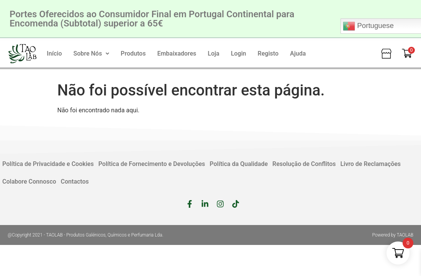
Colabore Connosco (29, 181)
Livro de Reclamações (370, 164)
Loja (213, 53)
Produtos (133, 53)
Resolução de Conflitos (304, 164)
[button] (91, 53)
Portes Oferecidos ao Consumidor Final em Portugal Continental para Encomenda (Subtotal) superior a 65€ (152, 19)
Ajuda (298, 53)
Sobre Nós (91, 53)
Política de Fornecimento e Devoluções (151, 164)
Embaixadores (176, 53)
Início (54, 53)
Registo (268, 53)
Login (238, 53)
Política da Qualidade (239, 164)
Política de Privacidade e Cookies (48, 164)
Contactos (75, 181)
